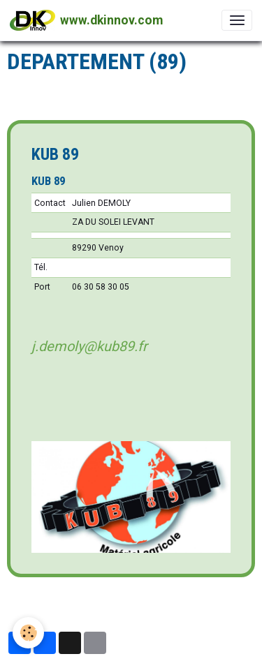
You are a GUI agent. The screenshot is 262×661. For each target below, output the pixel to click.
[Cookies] (28, 632)
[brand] (86, 20)
